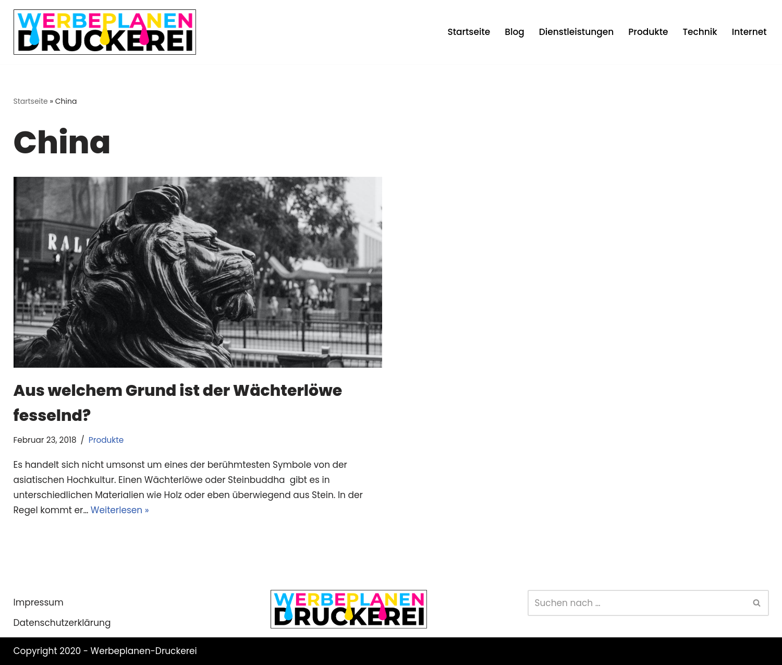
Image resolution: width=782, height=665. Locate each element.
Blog (514, 32)
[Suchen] (637, 603)
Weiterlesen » (120, 510)
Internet (749, 32)
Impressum (39, 602)
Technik (700, 32)
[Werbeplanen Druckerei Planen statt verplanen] (105, 32)
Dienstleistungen (576, 32)
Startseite (468, 32)
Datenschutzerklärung (62, 622)
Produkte (648, 32)
